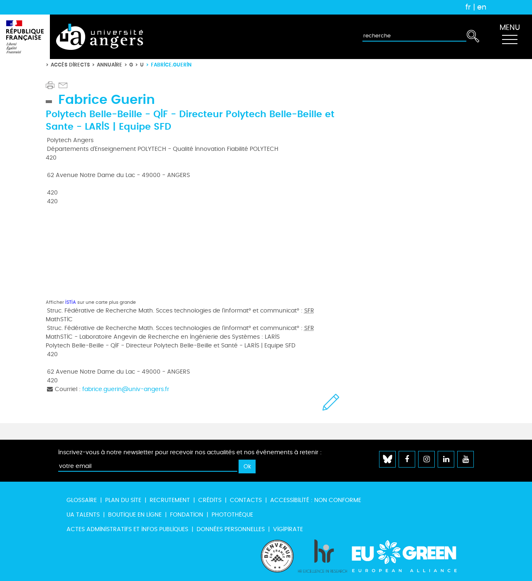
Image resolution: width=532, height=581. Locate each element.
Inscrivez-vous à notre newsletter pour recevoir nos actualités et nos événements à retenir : (190, 452)
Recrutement (170, 500)
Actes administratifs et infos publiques (127, 529)
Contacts (246, 500)
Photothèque (232, 514)
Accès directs (70, 64)
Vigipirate (288, 529)
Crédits (210, 500)
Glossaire (81, 500)
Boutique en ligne (135, 514)
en (481, 7)
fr (468, 7)
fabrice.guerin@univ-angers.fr (125, 389)
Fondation (186, 514)
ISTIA (70, 302)
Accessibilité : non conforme (315, 500)
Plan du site (123, 500)
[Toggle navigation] (509, 37)
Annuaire (109, 64)
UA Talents (83, 514)
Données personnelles (231, 529)
